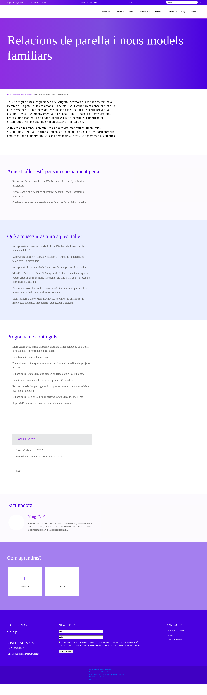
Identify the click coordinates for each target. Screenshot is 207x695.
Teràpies (130, 12)
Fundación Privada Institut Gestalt (23, 664)
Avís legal (94, 690)
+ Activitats (144, 12)
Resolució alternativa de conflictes (106, 685)
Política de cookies (98, 688)
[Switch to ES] (135, 3)
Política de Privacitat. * (133, 656)
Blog (183, 12)
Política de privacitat (99, 682)
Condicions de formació (100, 680)
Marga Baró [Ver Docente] (36, 527)
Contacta (193, 12)
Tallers (120, 12)
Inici (8, 105)
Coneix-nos (173, 12)
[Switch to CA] (130, 3)
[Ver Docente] (16, 533)
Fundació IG (159, 12)
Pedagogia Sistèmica (26, 105)
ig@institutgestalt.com (98, 656)
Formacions (106, 12)
